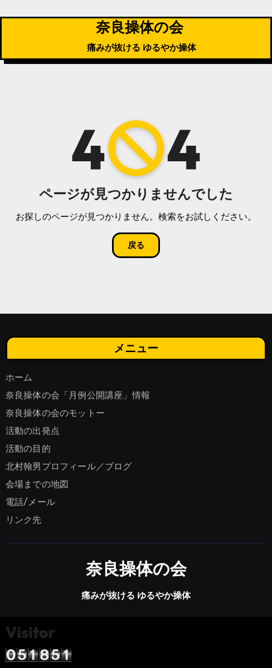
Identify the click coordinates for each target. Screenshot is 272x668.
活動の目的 (28, 448)
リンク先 (24, 519)
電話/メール (30, 502)
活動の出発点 (33, 430)
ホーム (19, 377)
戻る (136, 245)
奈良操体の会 (139, 27)
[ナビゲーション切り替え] (10, 38)
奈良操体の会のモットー (55, 413)
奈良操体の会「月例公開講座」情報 (78, 395)
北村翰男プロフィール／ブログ (69, 466)
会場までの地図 (37, 484)
